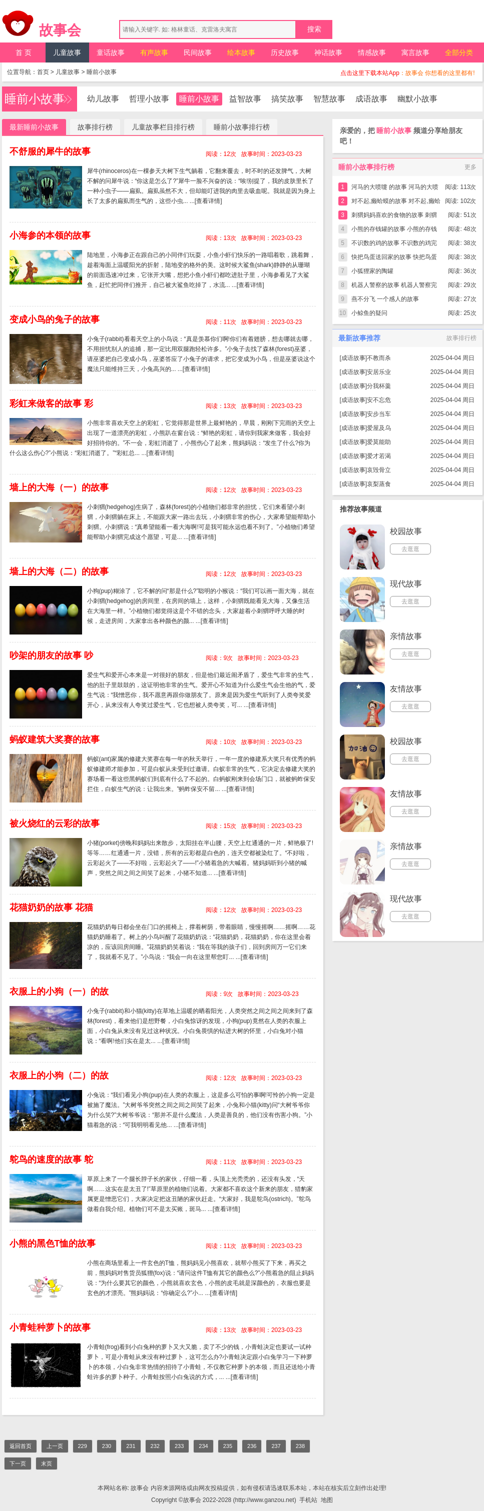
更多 (470, 167)
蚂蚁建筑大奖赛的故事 (55, 739)
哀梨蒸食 (379, 484)
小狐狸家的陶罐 (372, 271)
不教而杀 (379, 358)
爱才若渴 (379, 456)
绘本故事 (241, 52)
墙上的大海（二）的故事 (59, 571)
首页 (43, 72)
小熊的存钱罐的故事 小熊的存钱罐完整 (394, 231)
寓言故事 (415, 52)
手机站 (308, 1500)
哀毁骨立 (379, 470)
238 (300, 1446)
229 (82, 1446)
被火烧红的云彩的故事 (55, 823)
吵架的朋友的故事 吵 (51, 655)
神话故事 (328, 52)
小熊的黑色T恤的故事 (53, 1243)
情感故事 (372, 52)
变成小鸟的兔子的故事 (55, 319)
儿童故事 (67, 52)
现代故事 (406, 584)
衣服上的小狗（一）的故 (59, 991)
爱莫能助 (379, 442)
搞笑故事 (287, 98)
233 (179, 1446)
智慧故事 (329, 98)
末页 (46, 1463)
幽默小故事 (417, 98)
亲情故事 (406, 636)
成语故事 (371, 98)
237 (275, 1446)
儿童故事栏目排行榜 (163, 127)
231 (130, 1446)
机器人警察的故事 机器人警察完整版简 (394, 287)
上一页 (55, 1446)
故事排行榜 (95, 127)
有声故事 (154, 52)
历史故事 (285, 52)
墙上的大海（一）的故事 (59, 487)
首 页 (24, 52)
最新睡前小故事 (34, 127)
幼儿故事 (103, 98)
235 (227, 1446)
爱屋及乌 (379, 428)
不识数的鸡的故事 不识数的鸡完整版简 (394, 245)
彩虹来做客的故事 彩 (51, 403)
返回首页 (21, 1446)
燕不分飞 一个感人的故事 (385, 299)
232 (155, 1446)
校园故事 (406, 531)
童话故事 (111, 52)
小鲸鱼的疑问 (369, 313)
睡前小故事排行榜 (242, 127)
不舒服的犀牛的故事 (50, 151)
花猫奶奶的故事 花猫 (51, 907)
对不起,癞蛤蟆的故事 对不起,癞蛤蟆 (395, 203)
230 (106, 1446)
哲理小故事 (149, 98)
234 (203, 1446)
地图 (327, 1500)
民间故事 (198, 52)
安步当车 (379, 414)
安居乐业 (379, 372)
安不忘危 (379, 400)
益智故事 (245, 98)
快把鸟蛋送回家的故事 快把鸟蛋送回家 (394, 259)
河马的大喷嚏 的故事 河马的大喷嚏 (395, 189)
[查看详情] (208, 201)
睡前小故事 (102, 72)
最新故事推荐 (359, 338)
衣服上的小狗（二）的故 (59, 1075)
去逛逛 (410, 549)
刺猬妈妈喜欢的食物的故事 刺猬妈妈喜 (394, 217)
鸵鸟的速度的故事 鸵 (51, 1159)
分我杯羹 (379, 386)
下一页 (18, 1463)
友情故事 (406, 688)
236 (251, 1446)
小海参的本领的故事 (50, 235)
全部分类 (459, 52)
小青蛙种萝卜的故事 (50, 1327)
